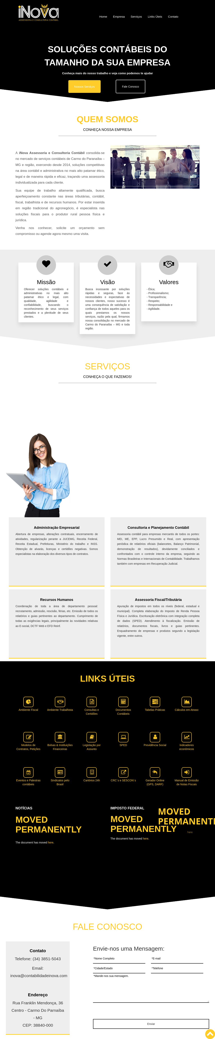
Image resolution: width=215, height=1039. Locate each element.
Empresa (119, 16)
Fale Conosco (130, 86)
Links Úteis (155, 16)
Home (103, 16)
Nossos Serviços (84, 86)
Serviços (136, 16)
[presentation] (151, 1011)
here (50, 842)
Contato (173, 16)
